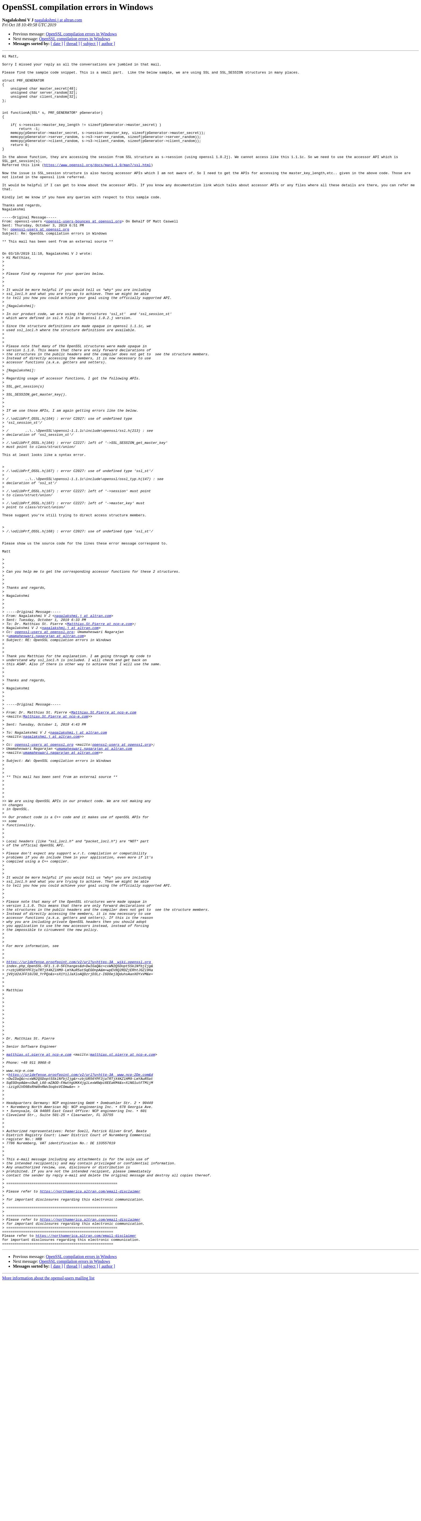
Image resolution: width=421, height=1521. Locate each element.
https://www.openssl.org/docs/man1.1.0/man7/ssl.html (97, 187)
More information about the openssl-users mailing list (48, 1516)
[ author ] (107, 43)
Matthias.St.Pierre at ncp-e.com (99, 738)
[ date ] (57, 43)
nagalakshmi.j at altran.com (58, 20)
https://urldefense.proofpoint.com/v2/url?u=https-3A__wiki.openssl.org (78, 1143)
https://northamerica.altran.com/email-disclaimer (90, 1419)
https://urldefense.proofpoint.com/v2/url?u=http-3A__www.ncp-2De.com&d (80, 1279)
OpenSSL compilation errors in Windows (81, 34)
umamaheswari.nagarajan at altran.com (46, 752)
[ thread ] (72, 43)
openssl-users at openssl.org (39, 264)
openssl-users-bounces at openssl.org (84, 255)
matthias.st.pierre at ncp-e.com (38, 1254)
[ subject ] (89, 43)
